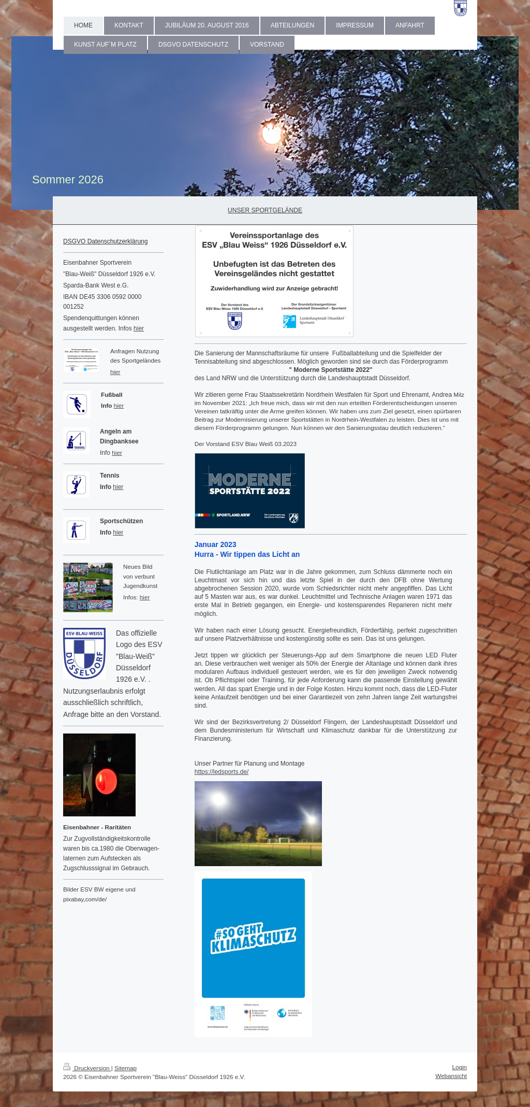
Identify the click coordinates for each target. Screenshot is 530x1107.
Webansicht (451, 1075)
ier (120, 405)
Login (459, 1066)
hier (139, 328)
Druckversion (87, 1068)
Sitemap (125, 1068)
